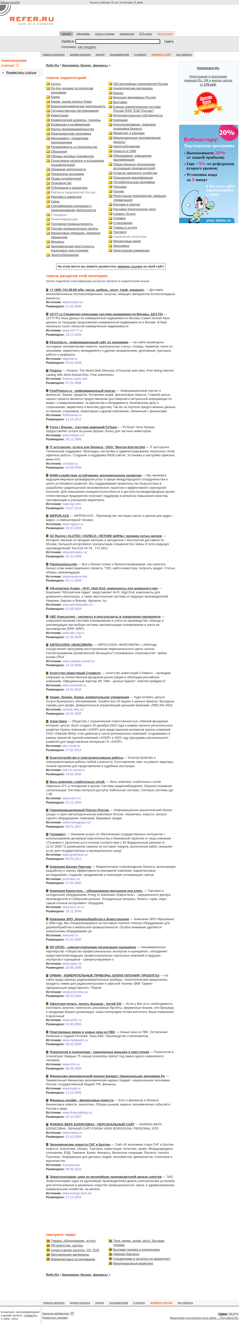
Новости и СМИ (124, 151)
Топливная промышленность (72, 224)
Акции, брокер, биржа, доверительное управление (89, 697)
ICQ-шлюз (145, 33)
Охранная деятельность (68, 169)
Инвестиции (59, 115)
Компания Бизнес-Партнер (70, 866)
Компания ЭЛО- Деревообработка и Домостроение (89, 919)
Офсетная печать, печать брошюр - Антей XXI (85, 1004)
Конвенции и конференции (70, 124)
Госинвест (58, 834)
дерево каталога (80, 54)
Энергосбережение (65, 255)
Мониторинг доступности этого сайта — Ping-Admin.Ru (204, 1317)
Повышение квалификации (133, 177)
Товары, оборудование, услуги (73, 1241)
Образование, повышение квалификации (132, 158)
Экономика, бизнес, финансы (85, 65)
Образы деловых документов (72, 156)
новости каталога (54, 54)
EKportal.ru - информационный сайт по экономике (89, 342)
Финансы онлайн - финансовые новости (82, 1100)
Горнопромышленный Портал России (79, 810)
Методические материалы (70, 1254)
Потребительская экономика (134, 182)
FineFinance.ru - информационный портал (83, 391)
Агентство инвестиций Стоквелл (75, 673)
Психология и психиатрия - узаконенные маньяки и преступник (99, 1052)
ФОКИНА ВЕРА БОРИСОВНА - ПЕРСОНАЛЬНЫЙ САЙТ (92, 1124)
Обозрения (59, 151)
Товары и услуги (125, 227)
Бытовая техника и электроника (136, 1249)
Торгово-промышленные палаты (74, 228)
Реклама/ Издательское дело (134, 209)
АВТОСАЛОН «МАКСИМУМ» (71, 644)
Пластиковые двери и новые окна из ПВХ (82, 1032)
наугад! (100, 54)
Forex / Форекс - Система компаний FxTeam (83, 427)
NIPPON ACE (59, 516)
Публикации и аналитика (69, 187)
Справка (119, 218)
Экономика (121, 246)
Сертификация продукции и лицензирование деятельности (73, 208)
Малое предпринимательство (72, 129)
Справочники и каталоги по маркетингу (142, 1259)
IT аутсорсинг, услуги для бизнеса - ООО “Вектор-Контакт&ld (97, 447)
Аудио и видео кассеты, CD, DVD (75, 1250)
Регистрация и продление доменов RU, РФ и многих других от (208, 90)
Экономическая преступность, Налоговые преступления (73, 248)
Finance (56, 370)
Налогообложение (126, 146)
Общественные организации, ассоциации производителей (134, 166)
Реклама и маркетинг (66, 197)
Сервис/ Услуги (124, 214)
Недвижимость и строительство (74, 147)
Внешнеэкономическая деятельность (78, 106)
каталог (66, 33)
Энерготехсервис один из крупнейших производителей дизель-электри (106, 1177)
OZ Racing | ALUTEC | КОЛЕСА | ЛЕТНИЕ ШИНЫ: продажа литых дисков (106, 536)
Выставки (120, 102)
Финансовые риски (127, 241)
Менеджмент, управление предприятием (69, 140)
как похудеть (87, 47)
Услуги (56, 84)
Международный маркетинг (133, 1263)
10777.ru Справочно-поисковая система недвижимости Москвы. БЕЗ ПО (106, 314)
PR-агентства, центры (67, 1245)
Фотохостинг (165, 33)
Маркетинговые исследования (73, 1259)
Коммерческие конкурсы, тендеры (76, 120)
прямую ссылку (130, 266)
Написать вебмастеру (55, 1313)
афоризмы (83, 33)
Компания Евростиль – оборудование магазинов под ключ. (96, 891)
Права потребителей (66, 178)
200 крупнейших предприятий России (140, 84)
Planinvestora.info (63, 564)
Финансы (57, 241)
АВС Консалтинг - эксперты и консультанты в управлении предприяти (105, 616)
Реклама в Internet (126, 204)
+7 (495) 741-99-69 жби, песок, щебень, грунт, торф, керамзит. (97, 290)
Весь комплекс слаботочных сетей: (77, 782)
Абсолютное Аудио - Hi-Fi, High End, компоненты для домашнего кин (104, 588)
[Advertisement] (117, 20)
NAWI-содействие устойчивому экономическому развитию (96, 475)
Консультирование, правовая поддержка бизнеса (134, 126)
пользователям (119, 54)
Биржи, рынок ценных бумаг (71, 101)
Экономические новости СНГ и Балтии (80, 1144)
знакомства (127, 33)
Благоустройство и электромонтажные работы (86, 757)
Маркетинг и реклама (129, 133)
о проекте (140, 54)
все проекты (184, 54)
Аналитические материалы (133, 88)
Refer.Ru (52, 65)
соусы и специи (105, 33)
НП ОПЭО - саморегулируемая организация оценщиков (93, 947)
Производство (61, 183)
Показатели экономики (67, 174)
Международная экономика (71, 133)
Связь (55, 201)
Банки (55, 97)
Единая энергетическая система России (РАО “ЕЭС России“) (137, 109)
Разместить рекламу (55, 1317)
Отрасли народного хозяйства (135, 173)
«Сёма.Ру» (30, 1315)
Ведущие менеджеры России (134, 97)
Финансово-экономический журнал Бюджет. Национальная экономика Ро (107, 1076)
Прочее (118, 191)
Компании (120, 120)
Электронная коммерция (131, 250)
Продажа (119, 187)
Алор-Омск (58, 721)
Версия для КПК (10, 2)
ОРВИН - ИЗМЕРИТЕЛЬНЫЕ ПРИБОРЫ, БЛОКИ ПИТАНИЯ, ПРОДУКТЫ (104, 975)
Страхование (123, 223)
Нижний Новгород (126, 1254)
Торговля (119, 232)
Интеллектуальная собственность (138, 115)
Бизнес (118, 93)
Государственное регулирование (75, 110)
